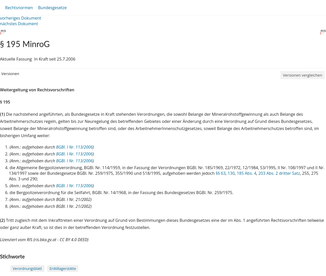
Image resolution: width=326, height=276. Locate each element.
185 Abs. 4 (246, 173)
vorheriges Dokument (20, 18)
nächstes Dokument (19, 23)
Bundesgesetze (52, 7)
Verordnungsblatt (27, 268)
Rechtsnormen (19, 7)
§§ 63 (221, 173)
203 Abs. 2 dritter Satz (279, 173)
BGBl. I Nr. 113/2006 (74, 147)
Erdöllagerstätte (63, 268)
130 (231, 173)
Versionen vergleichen (302, 75)
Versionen (10, 73)
